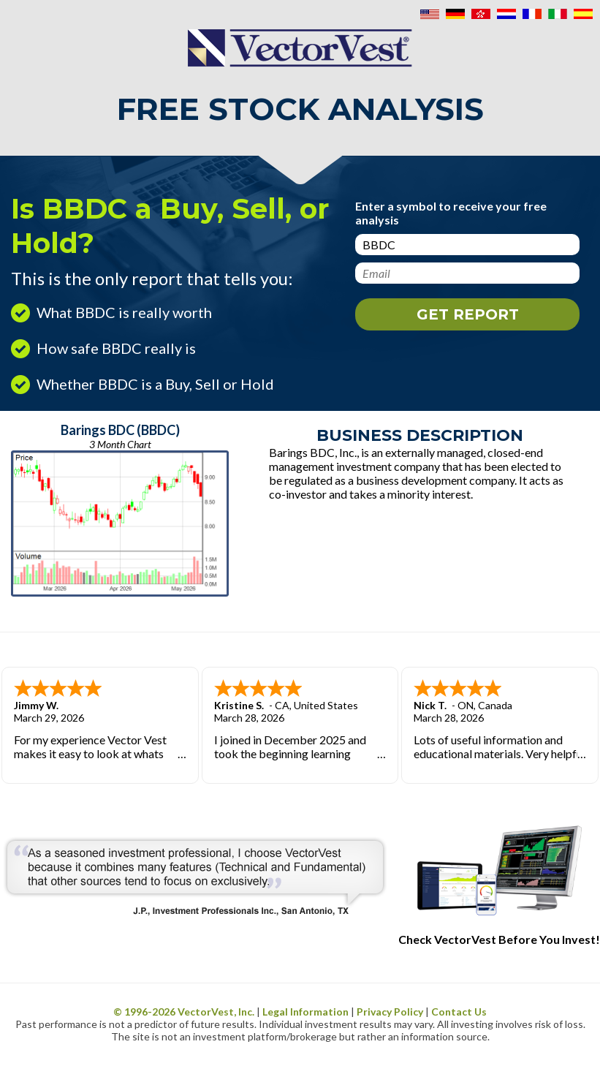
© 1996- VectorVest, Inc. (183, 1011)
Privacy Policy (390, 1011)
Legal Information (305, 1011)
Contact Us (459, 1011)
